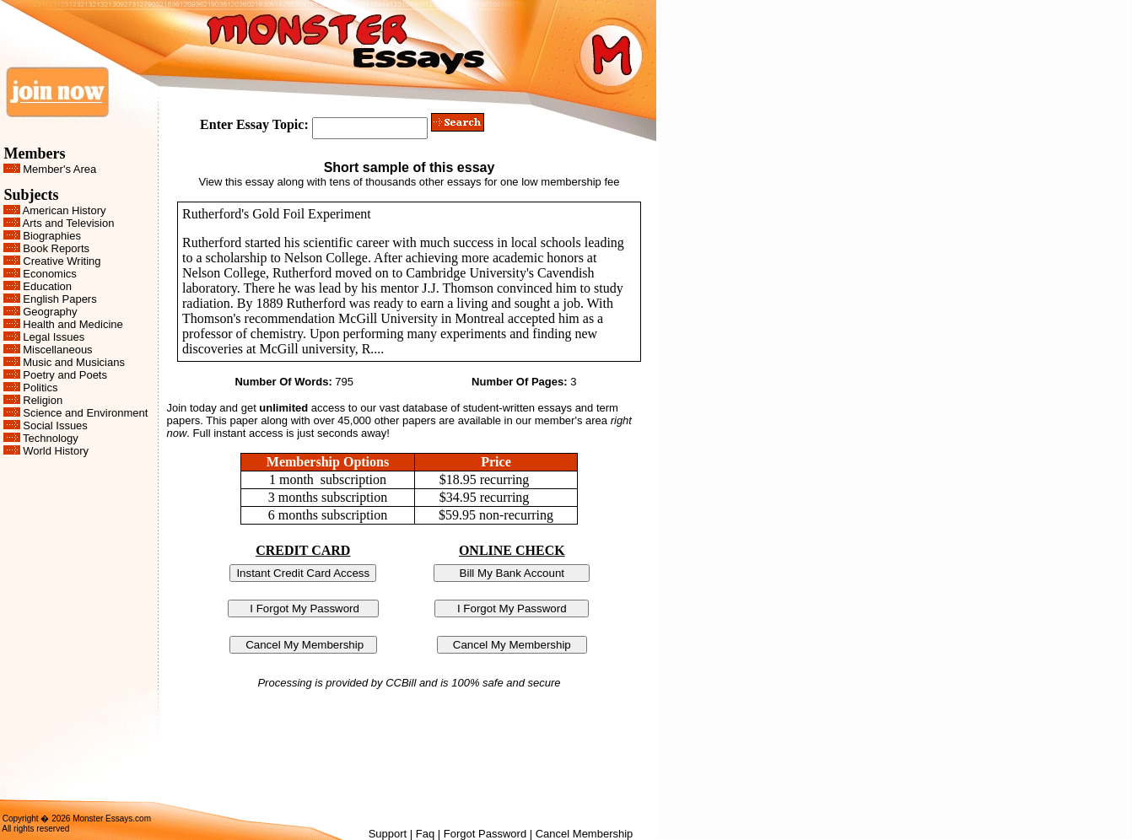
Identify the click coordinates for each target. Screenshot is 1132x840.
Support (388, 833)
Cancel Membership (584, 833)
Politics (40, 387)
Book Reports (56, 248)
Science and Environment (85, 413)
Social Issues (55, 425)
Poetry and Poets (65, 375)
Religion (42, 400)
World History (56, 450)
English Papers (59, 299)
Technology (50, 438)
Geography (50, 311)
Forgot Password (485, 833)
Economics (50, 273)
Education (47, 286)
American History (64, 210)
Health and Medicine (73, 324)
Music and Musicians (74, 362)
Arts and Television (69, 223)
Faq (425, 833)
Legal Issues (53, 337)
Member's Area (59, 169)
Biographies (52, 235)
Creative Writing (61, 261)
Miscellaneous (57, 349)
